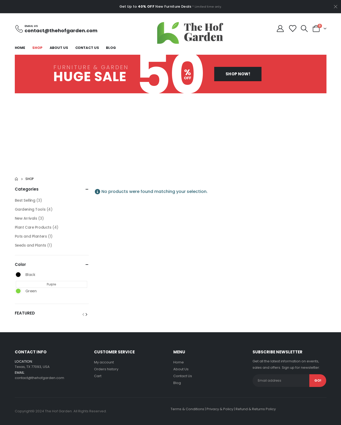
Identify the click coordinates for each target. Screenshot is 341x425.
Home (20, 47)
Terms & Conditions (187, 409)
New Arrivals (26, 218)
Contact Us (87, 47)
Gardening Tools (30, 209)
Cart (97, 375)
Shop (37, 47)
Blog (111, 47)
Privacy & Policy (220, 409)
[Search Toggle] (304, 28)
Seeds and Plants (30, 245)
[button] (237, 74)
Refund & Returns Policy (256, 409)
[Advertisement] (170, 133)
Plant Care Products (33, 227)
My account (104, 362)
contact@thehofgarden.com (39, 377)
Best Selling (25, 200)
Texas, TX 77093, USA (32, 366)
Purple (51, 284)
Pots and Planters (31, 236)
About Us (59, 47)
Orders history (106, 369)
